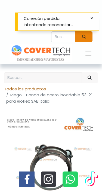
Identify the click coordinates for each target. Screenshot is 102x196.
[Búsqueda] (83, 36)
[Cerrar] (91, 18)
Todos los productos (25, 89)
